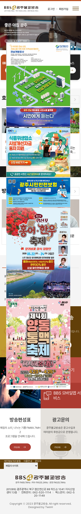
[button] (71, 47)
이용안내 (28, 461)
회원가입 (63, 9)
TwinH (49, 507)
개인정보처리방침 (12, 461)
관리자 (38, 461)
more (17, 447)
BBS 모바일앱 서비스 (67, 395)
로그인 (51, 9)
